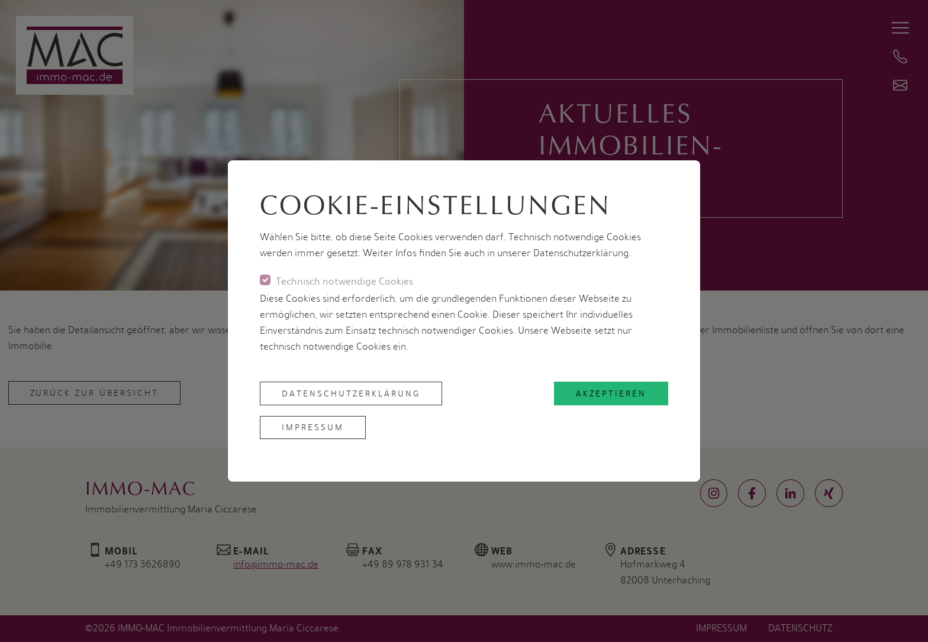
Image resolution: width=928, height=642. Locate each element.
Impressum (313, 427)
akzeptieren (611, 393)
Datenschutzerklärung (351, 393)
